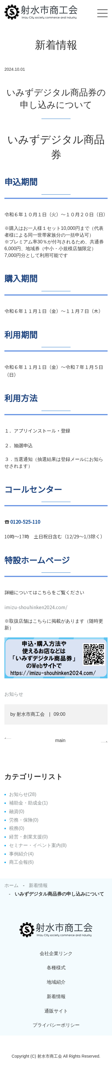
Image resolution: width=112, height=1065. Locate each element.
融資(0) (16, 811)
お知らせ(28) (22, 794)
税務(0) (16, 828)
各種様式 (56, 967)
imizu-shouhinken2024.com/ (35, 607)
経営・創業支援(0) (28, 836)
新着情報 (38, 885)
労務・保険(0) (24, 819)
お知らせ (13, 694)
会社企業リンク (56, 953)
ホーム (11, 885)
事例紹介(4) (21, 853)
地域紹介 (56, 982)
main (60, 740)
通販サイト (56, 1010)
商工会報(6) (21, 862)
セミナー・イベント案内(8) (38, 845)
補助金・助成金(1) (28, 802)
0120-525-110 (25, 521)
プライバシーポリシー (56, 1025)
